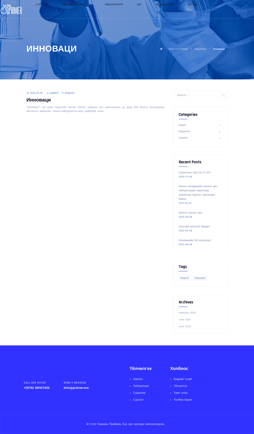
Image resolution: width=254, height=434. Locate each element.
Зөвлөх (138, 379)
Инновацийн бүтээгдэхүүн (195, 240)
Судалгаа (139, 392)
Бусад (178, 9)
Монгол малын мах (190, 212)
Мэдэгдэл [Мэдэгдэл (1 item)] (200, 278)
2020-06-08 (36, 93)
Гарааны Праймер (108, 424)
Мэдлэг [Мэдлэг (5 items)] (185, 278)
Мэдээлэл (184, 131)
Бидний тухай (183, 379)
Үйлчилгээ (180, 386)
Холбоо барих (183, 399)
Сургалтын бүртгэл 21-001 (195, 172)
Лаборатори (119, 9)
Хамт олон (181, 392)
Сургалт (59, 9)
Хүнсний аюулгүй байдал (194, 226)
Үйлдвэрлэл (157, 9)
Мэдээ (182, 125)
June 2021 (184, 319)
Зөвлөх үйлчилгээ (87, 9)
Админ (54, 93)
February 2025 (187, 312)
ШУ (138, 9)
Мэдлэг (70, 93)
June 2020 (185, 326)
